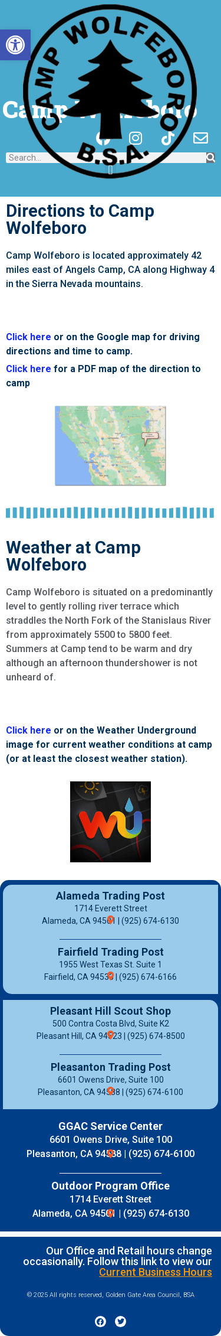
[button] (15, 45)
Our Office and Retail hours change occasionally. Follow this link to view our (117, 1261)
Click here (28, 337)
